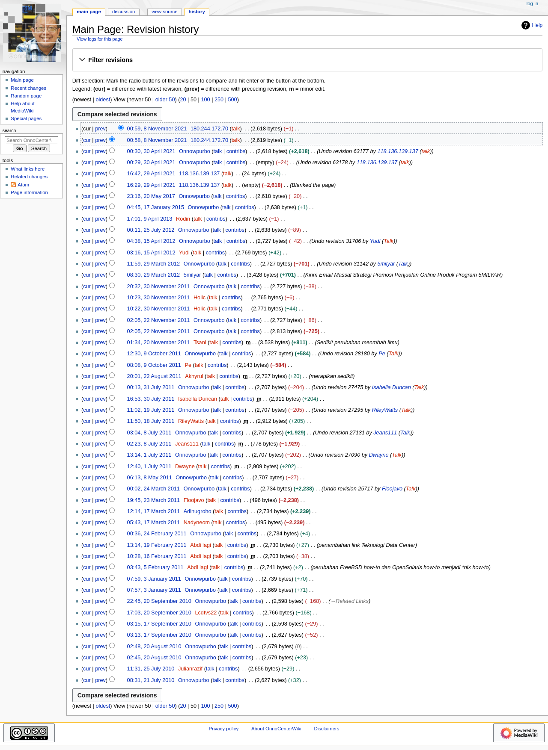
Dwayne (379, 455)
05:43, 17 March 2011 (153, 523)
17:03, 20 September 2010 (159, 613)
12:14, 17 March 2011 (153, 511)
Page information (29, 192)
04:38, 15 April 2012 (151, 241)
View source (164, 11)
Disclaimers (326, 728)
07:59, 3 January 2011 (154, 579)
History (197, 11)
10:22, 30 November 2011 (158, 309)
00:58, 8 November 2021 (157, 140)
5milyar (386, 264)
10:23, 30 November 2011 (158, 298)
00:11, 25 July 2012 (151, 230)
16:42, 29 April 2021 (151, 174)
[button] (307, 60)
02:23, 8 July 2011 (149, 444)
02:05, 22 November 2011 (158, 320)
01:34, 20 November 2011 (158, 342)
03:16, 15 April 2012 (151, 253)
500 (232, 100)
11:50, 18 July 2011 (151, 421)
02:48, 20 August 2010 (154, 647)
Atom (23, 184)
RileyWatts (385, 410)
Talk (388, 241)
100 (205, 100)
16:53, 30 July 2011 (151, 399)
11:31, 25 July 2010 (151, 669)
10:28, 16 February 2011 (157, 556)
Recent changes (28, 88)
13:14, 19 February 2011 (157, 545)
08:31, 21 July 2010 (151, 680)
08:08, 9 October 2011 (154, 365)
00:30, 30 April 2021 (151, 151)
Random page (26, 95)
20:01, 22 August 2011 (154, 376)
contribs (235, 151)
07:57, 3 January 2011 (154, 590)
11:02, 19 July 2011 (151, 410)
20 (183, 100)
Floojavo (392, 489)
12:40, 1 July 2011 (149, 466)
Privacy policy (223, 728)
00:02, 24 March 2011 (153, 489)
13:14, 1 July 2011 (149, 455)
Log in (532, 3)
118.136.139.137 (397, 151)
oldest (102, 100)
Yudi (375, 241)
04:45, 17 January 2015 (155, 207)
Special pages (26, 118)
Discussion (123, 11)
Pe (381, 354)
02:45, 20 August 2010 (154, 658)
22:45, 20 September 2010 (159, 601)
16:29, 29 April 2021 (151, 185)
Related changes (29, 176)
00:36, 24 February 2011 (157, 534)
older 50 (165, 100)
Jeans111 (385, 433)
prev (100, 129)
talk (236, 129)
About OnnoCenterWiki (276, 728)
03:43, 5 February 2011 (155, 567)
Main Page (89, 11)
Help (531, 25)
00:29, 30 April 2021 (151, 162)
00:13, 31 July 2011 (151, 387)
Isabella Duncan (391, 387)
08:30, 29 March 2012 (153, 275)
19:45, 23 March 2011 (153, 500)
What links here (28, 168)
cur (87, 140)
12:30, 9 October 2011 (154, 354)
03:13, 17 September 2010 (159, 635)
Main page (22, 80)
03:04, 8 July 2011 (149, 433)
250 (218, 100)
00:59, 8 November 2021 (157, 129)
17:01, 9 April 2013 (150, 219)
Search (9, 130)
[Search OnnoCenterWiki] (31, 140)
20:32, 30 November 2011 (158, 286)
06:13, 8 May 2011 (149, 478)
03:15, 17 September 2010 (159, 624)
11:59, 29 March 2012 (153, 264)
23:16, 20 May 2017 (151, 196)
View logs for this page (99, 38)
